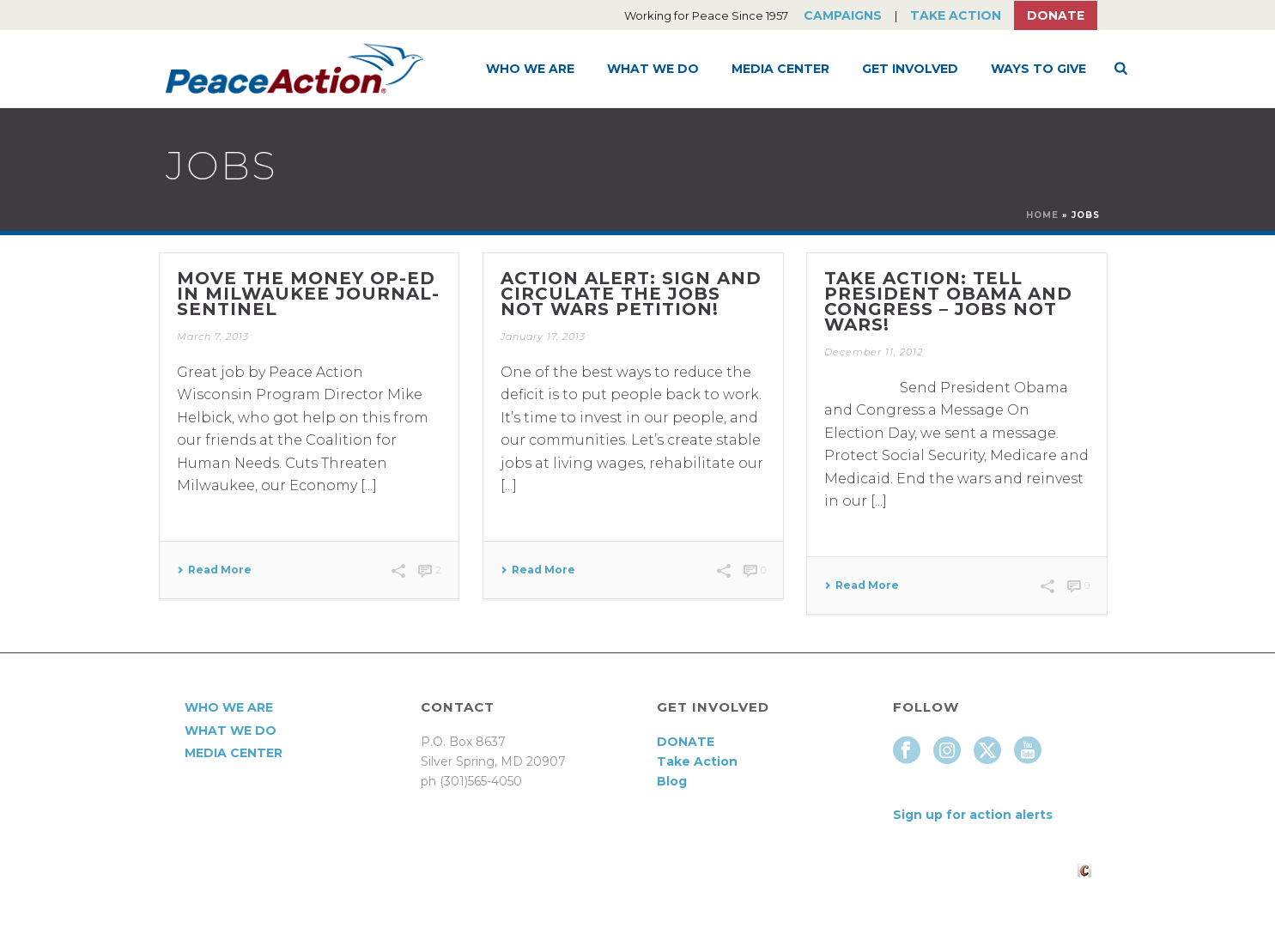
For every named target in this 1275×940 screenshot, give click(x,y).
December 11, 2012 (873, 352)
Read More (214, 570)
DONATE (685, 741)
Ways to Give (1038, 68)
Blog (672, 781)
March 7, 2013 (213, 337)
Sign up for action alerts (973, 814)
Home (1042, 215)
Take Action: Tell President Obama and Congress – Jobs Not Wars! (948, 301)
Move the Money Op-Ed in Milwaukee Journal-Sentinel (308, 293)
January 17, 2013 (543, 337)
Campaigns (843, 15)
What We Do (653, 68)
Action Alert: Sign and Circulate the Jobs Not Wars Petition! (631, 293)
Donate (1055, 15)
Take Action (955, 15)
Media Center (780, 68)
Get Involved (910, 68)
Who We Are (530, 68)
